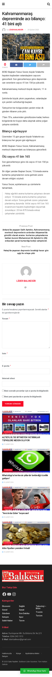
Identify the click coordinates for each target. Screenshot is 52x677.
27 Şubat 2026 (7, 450)
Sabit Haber (7, 627)
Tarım (22, 627)
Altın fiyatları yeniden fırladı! (16, 554)
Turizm (39, 622)
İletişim (5, 623)
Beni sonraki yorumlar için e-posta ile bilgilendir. (26, 397)
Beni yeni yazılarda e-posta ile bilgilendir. (23, 403)
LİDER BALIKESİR (16, 30)
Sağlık (22, 612)
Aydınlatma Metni (32, 660)
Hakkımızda (7, 660)
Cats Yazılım (13, 668)
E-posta (6, 372)
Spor (21, 623)
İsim (5, 359)
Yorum (6, 324)
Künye (18, 660)
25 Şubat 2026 (7, 488)
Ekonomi (6, 612)
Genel (4, 616)
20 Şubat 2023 (33, 30)
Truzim (39, 618)
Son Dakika (24, 620)
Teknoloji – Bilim (41, 613)
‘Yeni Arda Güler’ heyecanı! (15, 519)
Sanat (21, 616)
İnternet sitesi (8, 385)
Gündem (8, 438)
